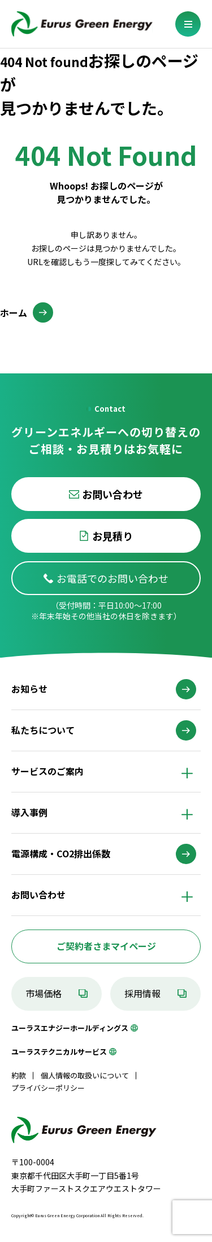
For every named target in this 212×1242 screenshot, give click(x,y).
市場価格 (43, 993)
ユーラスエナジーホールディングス (69, 1028)
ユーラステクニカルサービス (59, 1051)
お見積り (112, 535)
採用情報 (142, 993)
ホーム (13, 312)
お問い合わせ (112, 494)
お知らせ (29, 688)
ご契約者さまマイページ (106, 946)
